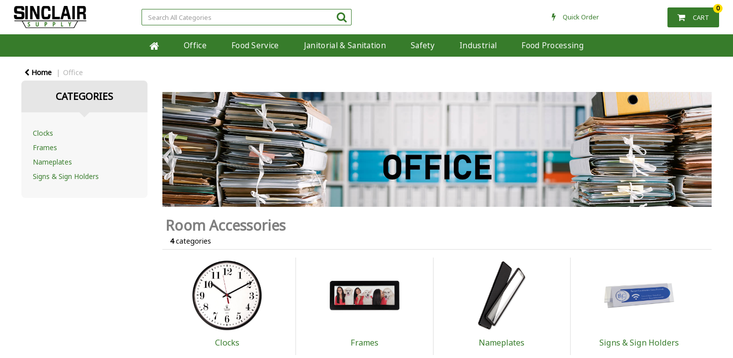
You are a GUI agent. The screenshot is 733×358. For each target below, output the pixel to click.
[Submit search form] (342, 16)
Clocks (43, 133)
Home (38, 72)
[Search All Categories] (247, 17)
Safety (423, 45)
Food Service (255, 45)
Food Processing (552, 45)
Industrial (478, 45)
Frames (45, 147)
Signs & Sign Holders (66, 176)
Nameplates (52, 162)
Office (195, 45)
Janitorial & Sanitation (345, 45)
